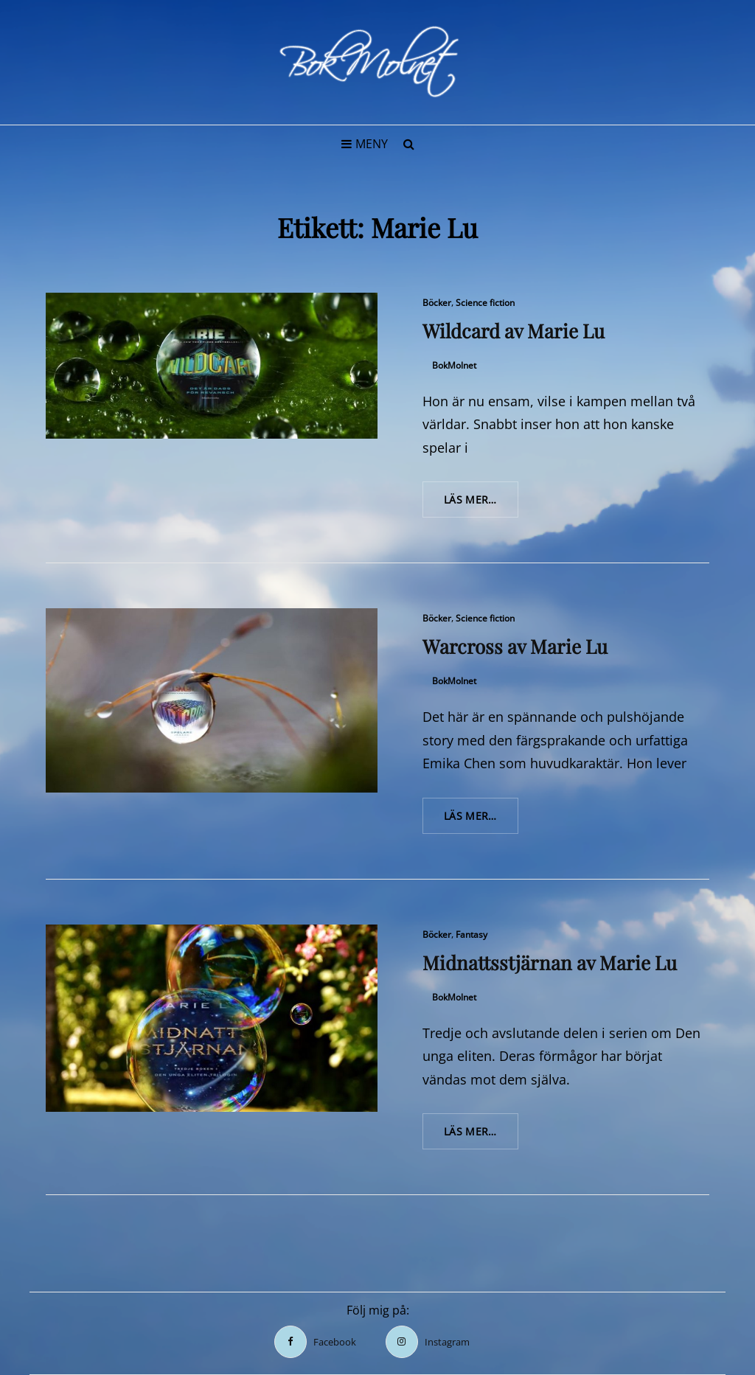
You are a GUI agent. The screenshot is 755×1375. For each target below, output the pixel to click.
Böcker (436, 302)
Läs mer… (481, 504)
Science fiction (485, 302)
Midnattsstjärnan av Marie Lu (549, 962)
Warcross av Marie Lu (515, 646)
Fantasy (471, 934)
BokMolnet (454, 365)
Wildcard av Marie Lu (513, 331)
